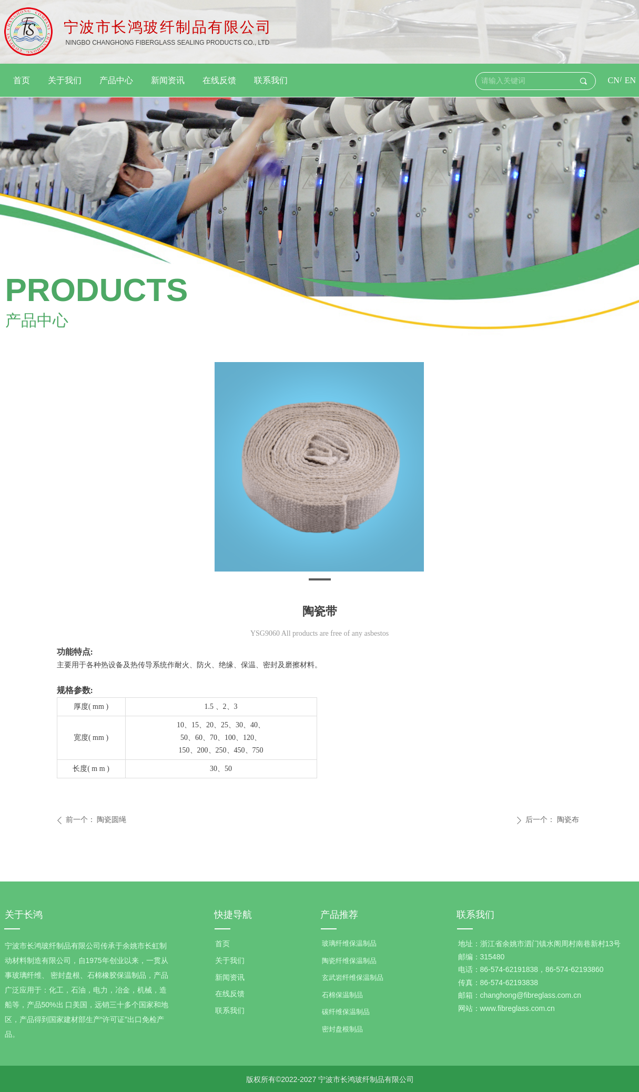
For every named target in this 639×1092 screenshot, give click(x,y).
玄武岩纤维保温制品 (352, 977)
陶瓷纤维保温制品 (349, 961)
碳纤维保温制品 (346, 1012)
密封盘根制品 (342, 1029)
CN (614, 80)
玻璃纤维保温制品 (349, 943)
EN (630, 80)
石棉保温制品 (342, 995)
